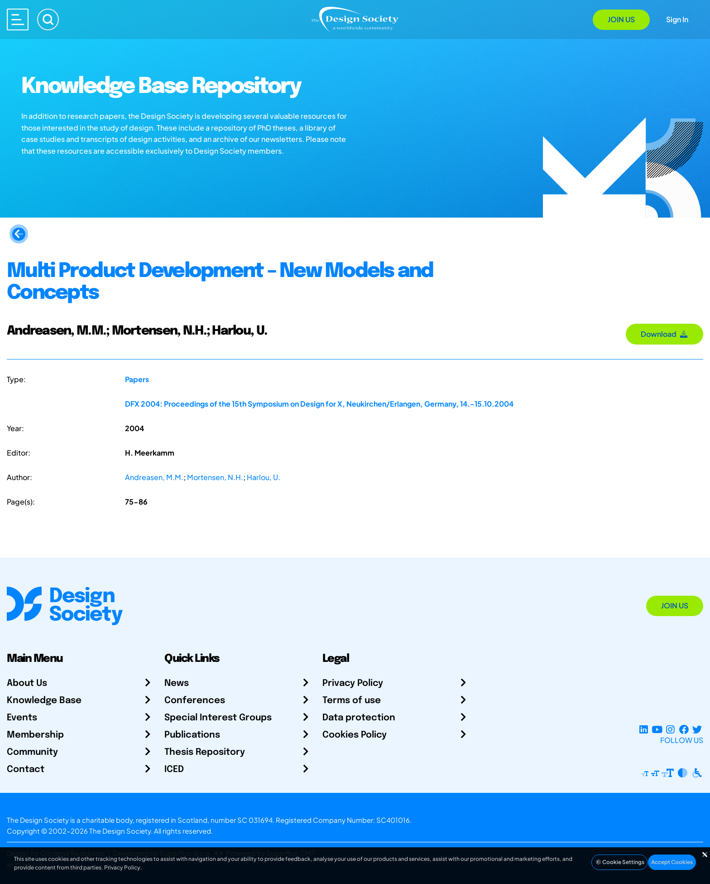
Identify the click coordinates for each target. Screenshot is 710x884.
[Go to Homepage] (355, 19)
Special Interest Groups (218, 718)
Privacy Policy (352, 683)
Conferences (194, 700)
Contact (25, 769)
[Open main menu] (18, 19)
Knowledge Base (44, 700)
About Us (27, 683)
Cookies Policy (354, 735)
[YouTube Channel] (657, 729)
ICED (174, 769)
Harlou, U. (263, 477)
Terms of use (351, 700)
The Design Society (120, 830)
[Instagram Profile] (670, 729)
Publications (192, 735)
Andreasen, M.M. (154, 477)
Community (32, 752)
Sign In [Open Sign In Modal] (677, 19)
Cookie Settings (619, 862)
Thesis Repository (204, 752)
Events (22, 718)
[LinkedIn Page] (644, 729)
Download (664, 334)
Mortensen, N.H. (215, 477)
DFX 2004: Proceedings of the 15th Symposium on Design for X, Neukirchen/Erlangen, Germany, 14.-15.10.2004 (319, 403)
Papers (137, 379)
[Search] (48, 19)
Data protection (358, 718)
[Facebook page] (684, 729)
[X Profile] (697, 729)
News (176, 683)
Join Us (621, 19)
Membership (35, 735)
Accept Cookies (672, 862)
